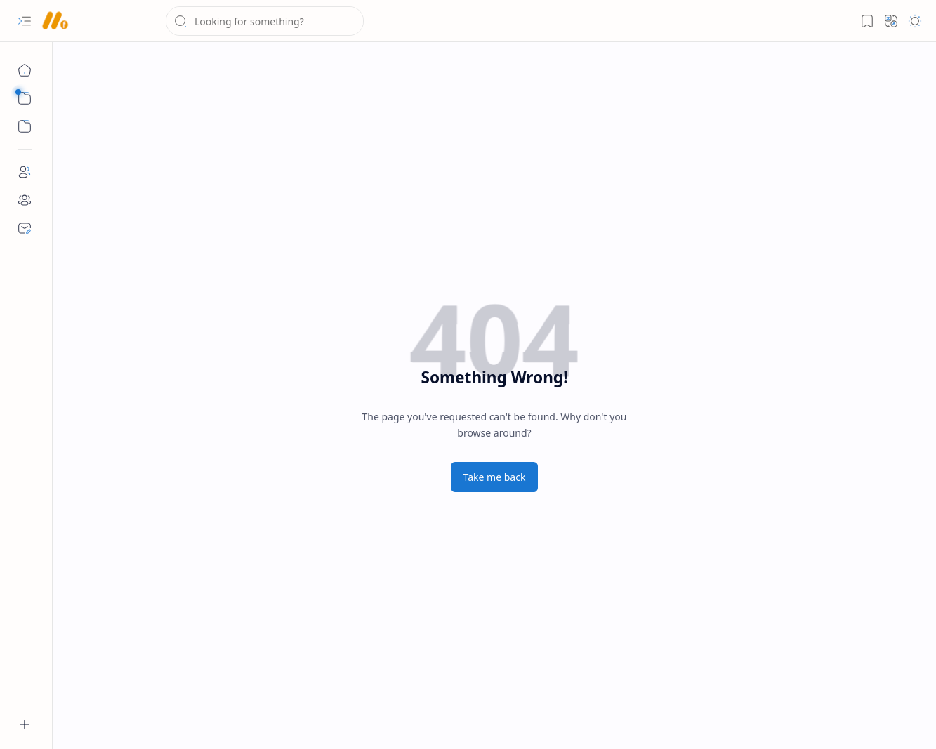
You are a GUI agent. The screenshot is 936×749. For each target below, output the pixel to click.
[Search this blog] (264, 21)
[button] (24, 21)
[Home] (25, 70)
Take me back (494, 477)
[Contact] (25, 228)
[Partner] (25, 200)
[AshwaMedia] (54, 21)
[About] (25, 172)
